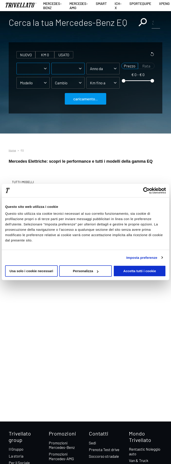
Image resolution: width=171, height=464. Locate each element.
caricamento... (85, 98)
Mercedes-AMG (78, 5)
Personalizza (85, 271)
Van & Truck (138, 460)
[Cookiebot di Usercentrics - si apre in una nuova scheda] (146, 190)
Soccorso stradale (104, 456)
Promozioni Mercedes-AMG (61, 456)
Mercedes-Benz (52, 5)
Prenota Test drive (104, 449)
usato (63, 55)
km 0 (45, 55)
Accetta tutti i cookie (139, 271)
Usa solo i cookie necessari (31, 271)
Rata (146, 66)
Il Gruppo (16, 449)
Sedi (92, 443)
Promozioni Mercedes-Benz (62, 445)
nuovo (26, 55)
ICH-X (118, 5)
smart (101, 3)
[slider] (123, 81)
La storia (16, 456)
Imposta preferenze (141, 257)
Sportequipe (140, 3)
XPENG (164, 3)
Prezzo (129, 66)
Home (12, 150)
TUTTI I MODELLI (23, 182)
